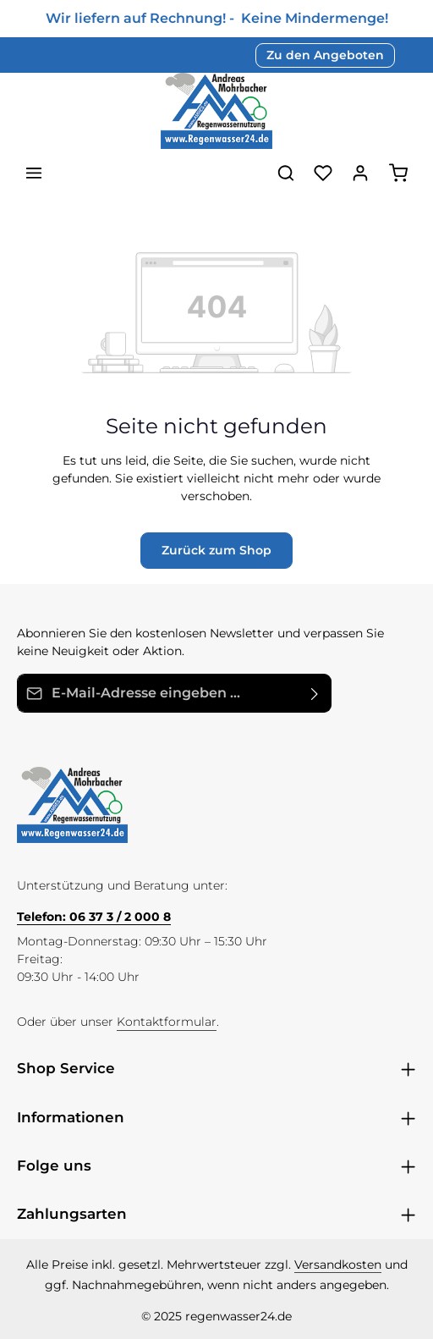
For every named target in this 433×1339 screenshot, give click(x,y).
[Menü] (34, 173)
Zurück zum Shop (216, 550)
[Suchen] (286, 173)
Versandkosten (337, 1264)
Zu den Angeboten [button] (325, 55)
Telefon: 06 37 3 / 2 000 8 (94, 916)
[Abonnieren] (315, 693)
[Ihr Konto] (360, 173)
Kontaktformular (166, 1021)
